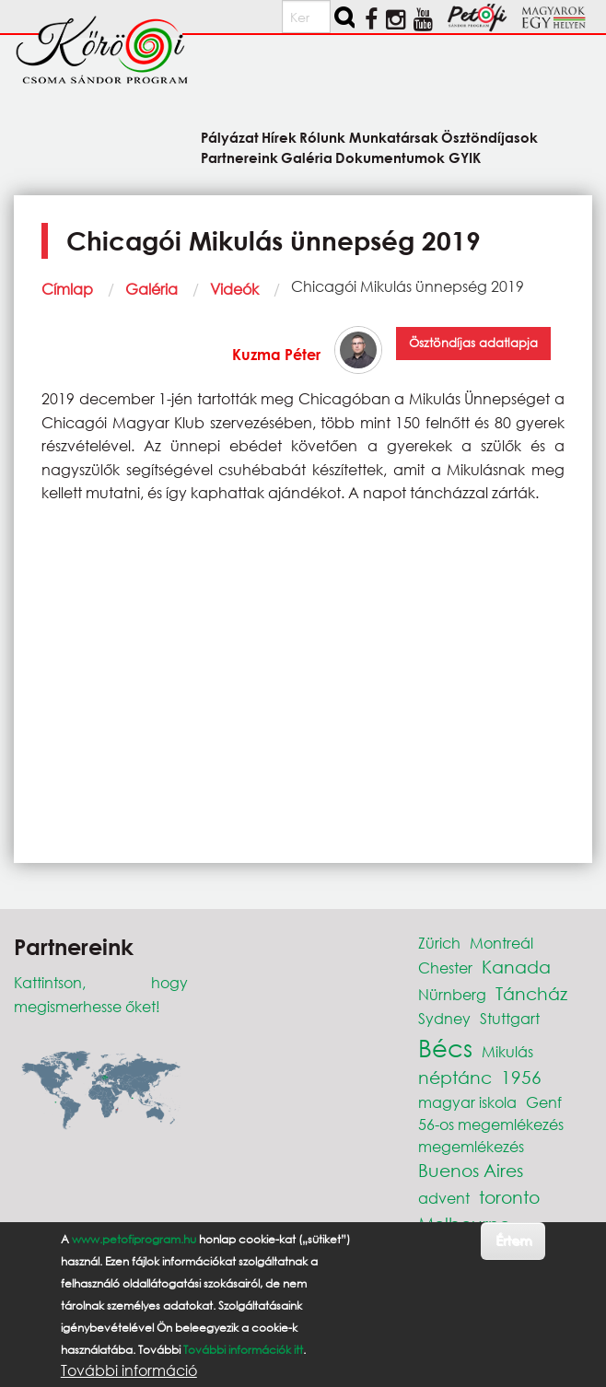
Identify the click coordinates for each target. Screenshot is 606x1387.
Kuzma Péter (276, 354)
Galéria (151, 288)
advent (444, 1197)
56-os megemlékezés (491, 1124)
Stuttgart (510, 1018)
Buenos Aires (470, 1170)
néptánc (455, 1077)
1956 (521, 1077)
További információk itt (243, 1350)
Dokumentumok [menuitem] (390, 157)
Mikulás (507, 1051)
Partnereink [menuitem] (239, 157)
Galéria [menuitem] (306, 157)
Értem (513, 1240)
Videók (234, 288)
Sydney (444, 1018)
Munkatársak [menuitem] (393, 137)
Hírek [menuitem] (279, 137)
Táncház (531, 993)
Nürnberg (452, 994)
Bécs (445, 1047)
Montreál (501, 942)
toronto (509, 1196)
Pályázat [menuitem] (230, 137)
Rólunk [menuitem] (322, 137)
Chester (445, 967)
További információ (129, 1370)
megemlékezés (471, 1146)
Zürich (439, 942)
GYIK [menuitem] (465, 157)
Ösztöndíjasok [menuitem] (489, 137)
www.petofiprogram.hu (134, 1239)
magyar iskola (467, 1102)
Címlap (67, 288)
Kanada (516, 966)
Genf (544, 1102)
